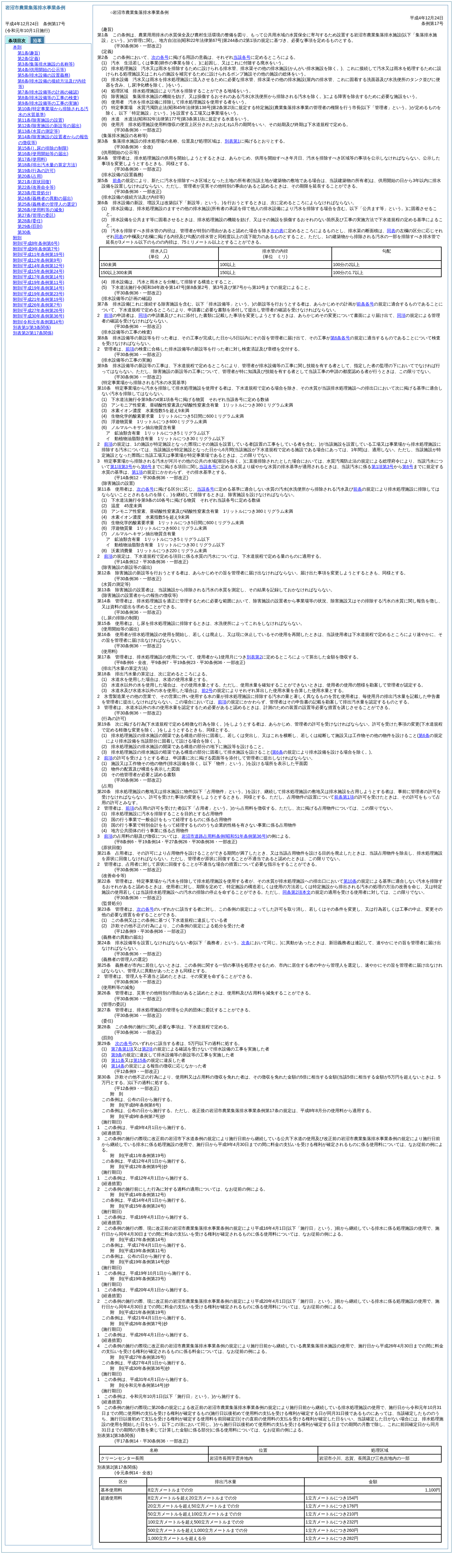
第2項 (147, 1048)
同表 (391, 230)
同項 (142, 315)
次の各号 (160, 57)
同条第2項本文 (297, 892)
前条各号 (365, 303)
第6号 (146, 466)
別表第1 (232, 141)
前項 (108, 315)
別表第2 (254, 656)
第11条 (118, 1060)
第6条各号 (340, 337)
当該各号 (242, 57)
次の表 (277, 230)
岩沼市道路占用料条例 (224, 836)
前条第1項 (344, 797)
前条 (117, 180)
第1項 (137, 472)
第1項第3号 (121, 466)
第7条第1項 (122, 1048)
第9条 (116, 1054)
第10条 (350, 881)
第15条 (140, 1060)
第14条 (118, 1065)
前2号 (207, 690)
